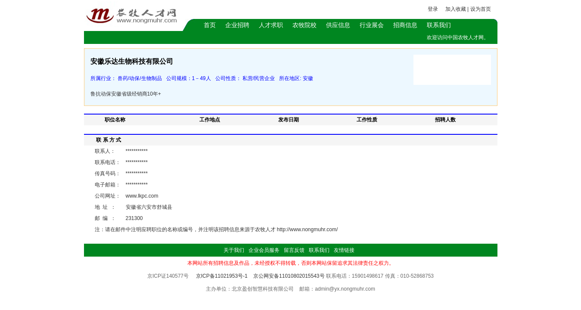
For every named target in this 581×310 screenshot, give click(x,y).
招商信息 (405, 25)
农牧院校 (304, 25)
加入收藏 (455, 9)
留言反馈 (294, 250)
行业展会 (372, 25)
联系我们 (439, 25)
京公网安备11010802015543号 (288, 276)
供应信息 (338, 25)
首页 (210, 25)
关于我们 (234, 250)
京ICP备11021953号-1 (222, 276)
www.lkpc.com (142, 196)
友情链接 (344, 250)
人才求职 (271, 25)
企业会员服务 (264, 250)
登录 (433, 9)
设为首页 (480, 9)
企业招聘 (237, 25)
